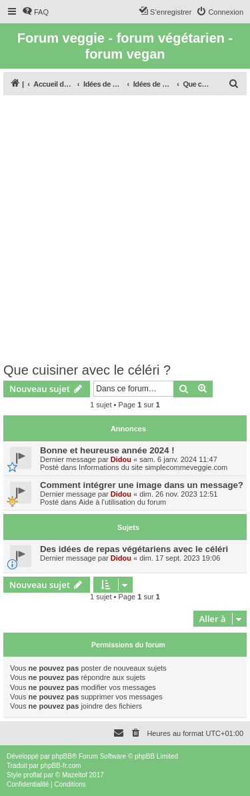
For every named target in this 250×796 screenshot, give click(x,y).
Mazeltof (74, 775)
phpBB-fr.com (61, 765)
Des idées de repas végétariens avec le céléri (134, 549)
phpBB (62, 756)
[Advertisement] (125, 231)
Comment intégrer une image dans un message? (141, 485)
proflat (32, 775)
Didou (121, 459)
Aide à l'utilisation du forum (122, 502)
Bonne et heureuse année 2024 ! (107, 450)
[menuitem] (35, 12)
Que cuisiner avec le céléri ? (87, 370)
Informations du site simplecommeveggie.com (153, 467)
